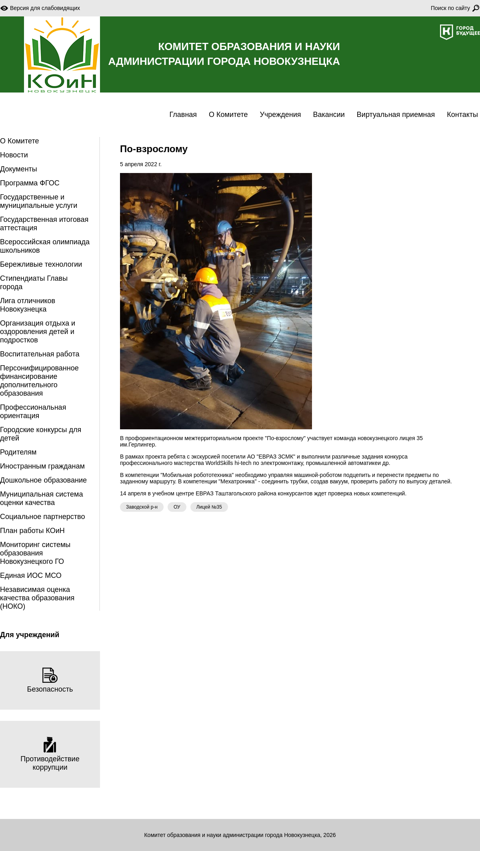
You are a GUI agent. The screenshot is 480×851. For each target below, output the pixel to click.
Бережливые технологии (41, 264)
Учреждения (280, 115)
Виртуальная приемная (396, 115)
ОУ (177, 507)
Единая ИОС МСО (31, 575)
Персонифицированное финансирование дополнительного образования (39, 380)
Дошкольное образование (43, 480)
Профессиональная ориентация (33, 411)
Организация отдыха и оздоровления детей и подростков (37, 331)
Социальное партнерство (42, 517)
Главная (183, 115)
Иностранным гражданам (42, 466)
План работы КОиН (32, 531)
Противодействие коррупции (49, 754)
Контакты (462, 115)
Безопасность (50, 680)
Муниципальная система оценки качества (41, 498)
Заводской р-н (142, 507)
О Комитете (228, 115)
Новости (14, 155)
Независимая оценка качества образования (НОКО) (37, 597)
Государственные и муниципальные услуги (38, 201)
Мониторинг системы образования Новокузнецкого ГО (35, 553)
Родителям (18, 452)
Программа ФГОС (30, 183)
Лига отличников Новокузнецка (27, 305)
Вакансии (328, 115)
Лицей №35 (209, 507)
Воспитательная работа (40, 354)
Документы (18, 169)
